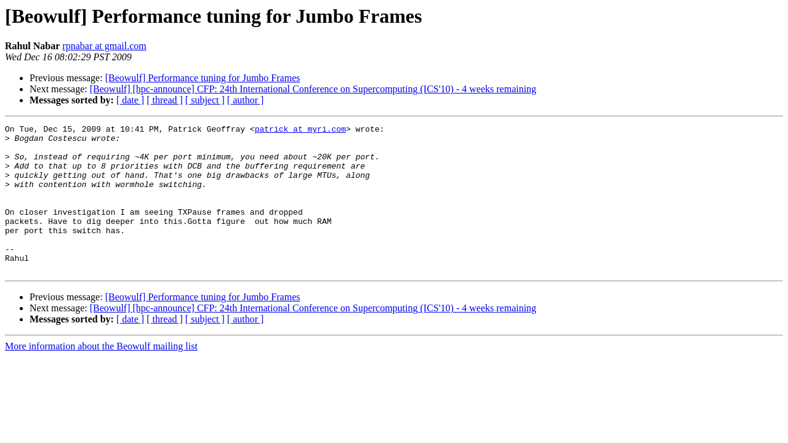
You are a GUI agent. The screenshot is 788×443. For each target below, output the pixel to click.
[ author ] (245, 100)
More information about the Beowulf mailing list (101, 375)
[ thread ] (165, 100)
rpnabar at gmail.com (104, 46)
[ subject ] (205, 100)
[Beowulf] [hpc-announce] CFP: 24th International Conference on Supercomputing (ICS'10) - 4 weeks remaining (313, 89)
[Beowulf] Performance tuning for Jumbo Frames (202, 78)
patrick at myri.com (300, 130)
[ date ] (130, 100)
